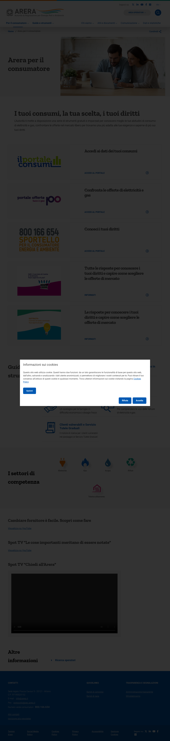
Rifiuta (125, 400)
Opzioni (29, 391)
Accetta (139, 400)
